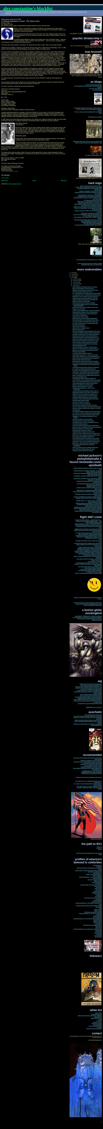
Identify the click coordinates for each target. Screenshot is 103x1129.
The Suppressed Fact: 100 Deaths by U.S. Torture (89, 259)
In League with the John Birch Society (82, 353)
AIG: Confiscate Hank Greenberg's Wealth (91, 694)
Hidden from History (97, 1023)
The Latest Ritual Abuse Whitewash (93, 223)
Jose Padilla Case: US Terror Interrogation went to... (85, 422)
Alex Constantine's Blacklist (28, 8)
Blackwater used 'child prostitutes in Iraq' (91, 213)
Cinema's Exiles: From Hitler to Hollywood (91, 884)
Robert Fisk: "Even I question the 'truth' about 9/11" (85, 296)
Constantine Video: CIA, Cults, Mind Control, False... (85, 320)
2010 (72, 272)
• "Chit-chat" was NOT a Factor (94, 572)
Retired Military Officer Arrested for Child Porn (84, 378)
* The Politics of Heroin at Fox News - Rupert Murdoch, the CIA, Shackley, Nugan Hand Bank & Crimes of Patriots (88, 109)
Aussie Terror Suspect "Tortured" (80, 402)
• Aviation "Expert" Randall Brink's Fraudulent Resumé (88, 551)
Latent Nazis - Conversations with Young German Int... (86, 372)
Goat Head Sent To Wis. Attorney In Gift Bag (83, 302)
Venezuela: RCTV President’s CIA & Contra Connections (86, 427)
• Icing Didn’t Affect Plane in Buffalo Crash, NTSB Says (88, 543)
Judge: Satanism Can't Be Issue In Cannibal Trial (84, 299)
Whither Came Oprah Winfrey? (94, 874)
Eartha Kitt (99, 895)
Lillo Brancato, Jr (97, 873)
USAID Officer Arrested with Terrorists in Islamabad (89, 187)
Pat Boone (99, 866)
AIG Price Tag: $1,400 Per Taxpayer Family (91, 695)
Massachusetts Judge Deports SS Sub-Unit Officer (85, 361)
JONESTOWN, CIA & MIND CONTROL (92, 773)
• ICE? (100, 539)
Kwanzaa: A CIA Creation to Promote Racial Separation (88, 206)
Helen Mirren (98, 926)
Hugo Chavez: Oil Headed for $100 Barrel (83, 436)
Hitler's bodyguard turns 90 (79, 345)
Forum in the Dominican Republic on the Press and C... (86, 381)
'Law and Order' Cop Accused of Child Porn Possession (86, 380)
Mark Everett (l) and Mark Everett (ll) (92, 925)
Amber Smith (98, 931)
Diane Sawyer (98, 935)
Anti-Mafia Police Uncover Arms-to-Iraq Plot (83, 431)
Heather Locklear (97, 921)
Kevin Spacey (98, 894)
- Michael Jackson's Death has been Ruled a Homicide (88, 507)
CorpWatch (99, 1020)
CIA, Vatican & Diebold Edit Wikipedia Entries (84, 369)
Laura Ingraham (98, 922)
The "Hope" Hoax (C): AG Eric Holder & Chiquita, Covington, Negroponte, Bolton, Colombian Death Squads (89, 788)
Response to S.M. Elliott (78, 308)
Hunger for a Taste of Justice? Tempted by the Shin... (86, 339)
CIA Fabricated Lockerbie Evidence (93, 200)
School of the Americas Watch (94, 1028)
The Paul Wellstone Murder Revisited (92, 215)
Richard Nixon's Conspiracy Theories (81, 430)
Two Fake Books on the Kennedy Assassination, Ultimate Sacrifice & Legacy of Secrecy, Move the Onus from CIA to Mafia (88, 198)
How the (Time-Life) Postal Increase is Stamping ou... (86, 425)
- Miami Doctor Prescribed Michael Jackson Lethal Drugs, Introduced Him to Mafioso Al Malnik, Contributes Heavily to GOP (87, 491)
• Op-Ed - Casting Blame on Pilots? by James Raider (88, 573)
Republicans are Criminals (95, 117)
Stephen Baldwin (97, 916)
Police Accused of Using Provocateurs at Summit (84, 342)
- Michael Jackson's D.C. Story (94, 486)
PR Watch (99, 1027)
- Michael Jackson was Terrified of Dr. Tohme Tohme (88, 503)
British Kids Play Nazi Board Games (81, 359)
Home (34, 180)
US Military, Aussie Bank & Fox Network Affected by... (86, 334)
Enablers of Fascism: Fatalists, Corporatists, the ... (85, 394)
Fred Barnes (98, 899)
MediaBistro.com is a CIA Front (94, 707)
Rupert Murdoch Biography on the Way (82, 386)
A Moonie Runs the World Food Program (82, 450)
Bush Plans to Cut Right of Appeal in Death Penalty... (85, 414)
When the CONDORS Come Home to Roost (90, 191)
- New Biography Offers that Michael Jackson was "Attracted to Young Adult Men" (89, 484)
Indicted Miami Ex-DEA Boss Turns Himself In (90, 195)
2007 (72, 277)
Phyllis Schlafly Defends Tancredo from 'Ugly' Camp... (86, 438)
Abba (100, 908)
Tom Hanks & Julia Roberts (95, 871)
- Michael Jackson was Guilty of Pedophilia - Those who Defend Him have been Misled (87, 471)
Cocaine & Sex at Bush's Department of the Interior (89, 777)
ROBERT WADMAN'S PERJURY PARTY (91, 767)
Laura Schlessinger (97, 882)
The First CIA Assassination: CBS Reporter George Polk (87, 214)
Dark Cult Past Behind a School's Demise (83, 288)
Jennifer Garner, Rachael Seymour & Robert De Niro (88, 870)
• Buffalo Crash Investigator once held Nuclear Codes (88, 529)
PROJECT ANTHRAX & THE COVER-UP (91, 760)
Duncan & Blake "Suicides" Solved (93, 765)
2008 (72, 275)
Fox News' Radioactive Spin (79, 376)
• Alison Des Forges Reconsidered (93, 568)
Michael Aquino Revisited (78, 351)
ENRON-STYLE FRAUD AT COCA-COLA (91, 764)
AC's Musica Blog (97, 89)
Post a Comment (5, 177)
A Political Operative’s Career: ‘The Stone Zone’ (84, 347)
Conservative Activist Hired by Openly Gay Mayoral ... (86, 367)
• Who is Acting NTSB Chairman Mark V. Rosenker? (88, 552)
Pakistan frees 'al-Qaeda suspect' (81, 328)
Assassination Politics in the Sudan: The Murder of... (85, 392)
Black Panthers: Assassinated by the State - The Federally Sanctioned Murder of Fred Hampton (89, 202)
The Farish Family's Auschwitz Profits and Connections (88, 716)
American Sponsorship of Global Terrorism (91, 186)
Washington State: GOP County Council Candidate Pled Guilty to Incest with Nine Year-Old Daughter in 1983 (87, 142)
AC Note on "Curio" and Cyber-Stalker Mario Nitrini (85, 398)
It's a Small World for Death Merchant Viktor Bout (84, 343)
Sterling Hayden (98, 891)
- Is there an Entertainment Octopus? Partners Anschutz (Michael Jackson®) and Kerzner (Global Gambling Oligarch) (87, 498)
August (75, 285)
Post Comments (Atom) (15, 183)
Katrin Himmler (76, 410)
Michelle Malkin (98, 920)
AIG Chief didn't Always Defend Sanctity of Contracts (88, 697)
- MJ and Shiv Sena (97, 512)
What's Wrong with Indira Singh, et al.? (82, 291)
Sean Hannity (98, 883)
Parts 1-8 (99, 846)
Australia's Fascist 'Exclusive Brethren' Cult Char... (85, 298)
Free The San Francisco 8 (79, 326)
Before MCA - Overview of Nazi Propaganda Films (85, 443)
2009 (72, 274)
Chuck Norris (98, 923)
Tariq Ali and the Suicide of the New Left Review (84, 405)
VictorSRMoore (98, 1017)
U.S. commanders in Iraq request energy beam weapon (86, 293)
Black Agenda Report (96, 1018)
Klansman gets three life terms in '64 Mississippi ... (85, 335)
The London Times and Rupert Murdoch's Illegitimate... (86, 362)
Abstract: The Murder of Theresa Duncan (82, 384)
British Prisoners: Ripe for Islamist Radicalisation (84, 318)
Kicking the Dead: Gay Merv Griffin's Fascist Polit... (85, 307)
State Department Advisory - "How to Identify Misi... (85, 355)
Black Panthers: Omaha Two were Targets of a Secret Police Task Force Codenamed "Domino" (88, 204)
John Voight (99, 887)
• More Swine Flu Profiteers (95, 561)
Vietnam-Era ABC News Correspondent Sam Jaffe (89, 905)
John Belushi (98, 930)
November (75, 280)
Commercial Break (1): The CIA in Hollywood (90, 877)
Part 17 (100, 849)
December (75, 279)
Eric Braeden (98, 896)
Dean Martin (98, 907)
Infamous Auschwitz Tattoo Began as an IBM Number (88, 720)
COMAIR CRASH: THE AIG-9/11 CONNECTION (89, 690)
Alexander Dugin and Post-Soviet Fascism (83, 420)
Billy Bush (99, 934)
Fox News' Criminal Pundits (95, 879)
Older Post (64, 180)
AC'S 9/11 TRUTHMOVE (95, 88)
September (76, 283)
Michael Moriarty (97, 865)
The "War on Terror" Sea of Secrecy (81, 403)
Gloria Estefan (98, 933)
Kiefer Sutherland (97, 875)
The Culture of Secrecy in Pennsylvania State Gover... (86, 439)
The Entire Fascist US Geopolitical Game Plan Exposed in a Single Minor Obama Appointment (87, 762)
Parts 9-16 (99, 848)
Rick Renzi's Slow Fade (78, 324)
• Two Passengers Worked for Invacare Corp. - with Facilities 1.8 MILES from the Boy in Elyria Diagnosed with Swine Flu (88, 564)
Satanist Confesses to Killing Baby (81, 301)
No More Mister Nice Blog (95, 1026)
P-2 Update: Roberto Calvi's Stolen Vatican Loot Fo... (86, 373)
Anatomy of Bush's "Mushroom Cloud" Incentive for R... (86, 433)
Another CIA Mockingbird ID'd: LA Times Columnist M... (86, 310)
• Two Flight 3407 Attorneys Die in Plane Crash (90, 566)
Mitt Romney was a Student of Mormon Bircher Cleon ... (86, 435)
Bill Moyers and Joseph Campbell (93, 912)
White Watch (98, 1013)
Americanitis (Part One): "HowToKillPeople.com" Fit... (86, 337)
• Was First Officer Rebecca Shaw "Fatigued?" (90, 570)
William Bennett (98, 881)
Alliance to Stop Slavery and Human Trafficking (90, 1015)
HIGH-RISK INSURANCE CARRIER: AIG (91, 685)
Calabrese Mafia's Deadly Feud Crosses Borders (84, 397)
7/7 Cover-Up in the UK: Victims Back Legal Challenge (86, 413)
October (75, 282)
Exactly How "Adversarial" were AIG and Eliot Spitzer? (88, 691)
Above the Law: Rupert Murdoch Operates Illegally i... (86, 358)
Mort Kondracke (98, 900)
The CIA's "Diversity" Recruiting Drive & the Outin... (85, 321)
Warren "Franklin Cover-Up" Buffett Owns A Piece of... (86, 375)
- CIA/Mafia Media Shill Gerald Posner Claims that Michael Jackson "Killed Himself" (89, 505)
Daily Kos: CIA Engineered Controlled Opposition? (85, 350)
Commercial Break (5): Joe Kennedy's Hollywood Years (88, 929)
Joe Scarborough (97, 917)
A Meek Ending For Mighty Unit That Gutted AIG (89, 698)
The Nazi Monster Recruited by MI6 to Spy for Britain (88, 225)
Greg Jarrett (99, 927)
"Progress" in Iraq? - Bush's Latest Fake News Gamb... (86, 441)
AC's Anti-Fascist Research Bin (94, 84)
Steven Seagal (98, 910)
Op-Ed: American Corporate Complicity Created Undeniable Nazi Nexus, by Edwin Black (90, 264)
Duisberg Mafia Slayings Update (80, 400)
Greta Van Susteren (97, 901)
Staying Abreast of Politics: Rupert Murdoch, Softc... (85, 340)
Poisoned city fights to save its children (82, 419)
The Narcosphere (97, 1024)
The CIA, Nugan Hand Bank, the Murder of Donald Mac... (87, 406)
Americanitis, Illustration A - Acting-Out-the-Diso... (85, 313)
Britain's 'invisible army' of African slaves (82, 428)
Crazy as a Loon (97, 1022)
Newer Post (4, 180)
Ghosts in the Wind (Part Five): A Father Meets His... (85, 348)
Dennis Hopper (98, 886)
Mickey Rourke (98, 909)
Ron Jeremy (99, 890)
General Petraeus (97, 878)
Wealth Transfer (98, 693)
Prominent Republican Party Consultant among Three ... (86, 331)
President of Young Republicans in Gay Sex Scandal (85, 370)
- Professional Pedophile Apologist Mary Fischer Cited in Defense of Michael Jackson (87, 474)
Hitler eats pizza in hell (78, 329)
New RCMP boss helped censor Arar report (83, 449)
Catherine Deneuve (97, 892)
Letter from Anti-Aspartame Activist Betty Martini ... (85, 395)
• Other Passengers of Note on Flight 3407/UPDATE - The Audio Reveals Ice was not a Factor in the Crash (88, 524)
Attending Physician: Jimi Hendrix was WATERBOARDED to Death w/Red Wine (91, 771)
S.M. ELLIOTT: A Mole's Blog (79, 315)
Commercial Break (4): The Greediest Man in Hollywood (87, 918)
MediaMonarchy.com (96, 1014)
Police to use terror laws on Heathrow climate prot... (85, 447)
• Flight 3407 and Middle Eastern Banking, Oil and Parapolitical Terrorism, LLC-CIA (89, 537)
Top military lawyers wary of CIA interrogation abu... (85, 323)
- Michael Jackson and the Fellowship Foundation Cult (88, 511)
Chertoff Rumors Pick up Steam (80, 316)
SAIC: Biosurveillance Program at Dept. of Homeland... (86, 332)
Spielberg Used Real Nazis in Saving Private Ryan (85, 290)
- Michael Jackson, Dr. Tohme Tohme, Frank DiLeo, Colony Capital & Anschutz (89, 501)
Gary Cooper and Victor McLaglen (93, 897)
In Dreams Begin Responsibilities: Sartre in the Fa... (85, 390)
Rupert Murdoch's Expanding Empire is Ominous (84, 287)
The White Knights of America (80, 424)
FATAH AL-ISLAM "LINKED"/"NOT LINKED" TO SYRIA (86, 408)
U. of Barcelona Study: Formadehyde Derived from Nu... (86, 294)
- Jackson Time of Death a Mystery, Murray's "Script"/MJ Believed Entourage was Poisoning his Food (87, 509)
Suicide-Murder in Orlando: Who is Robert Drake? (85, 312)
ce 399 (100, 1019)
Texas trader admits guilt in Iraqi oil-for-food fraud (85, 383)
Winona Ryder (98, 888)
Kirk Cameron (98, 936)
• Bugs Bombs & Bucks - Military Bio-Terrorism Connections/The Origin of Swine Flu (90, 554)
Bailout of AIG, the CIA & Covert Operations (91, 684)
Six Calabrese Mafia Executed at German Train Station (86, 411)
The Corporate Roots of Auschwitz (93, 714)
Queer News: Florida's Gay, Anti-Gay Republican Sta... (86, 356)
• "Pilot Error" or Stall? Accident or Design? (91, 569)
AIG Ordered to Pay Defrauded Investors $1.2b (90, 703)
